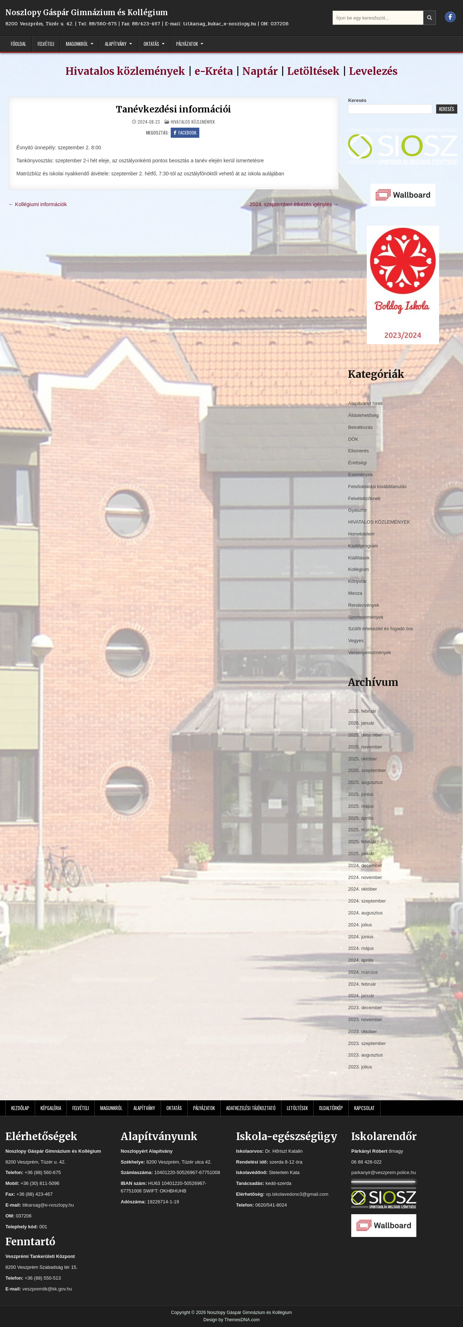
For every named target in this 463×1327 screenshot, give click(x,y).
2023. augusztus (365, 1055)
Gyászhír (357, 510)
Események (360, 474)
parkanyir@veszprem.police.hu (383, 1172)
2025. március (363, 829)
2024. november (365, 877)
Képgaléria (51, 1107)
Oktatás (151, 43)
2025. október (362, 758)
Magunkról (77, 43)
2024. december (365, 865)
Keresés (357, 100)
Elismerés (358, 450)
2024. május (361, 948)
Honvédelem (361, 534)
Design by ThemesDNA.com (231, 1319)
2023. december (365, 1007)
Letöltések (313, 71)
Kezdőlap (20, 1107)
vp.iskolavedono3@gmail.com (297, 1194)
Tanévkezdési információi (173, 109)
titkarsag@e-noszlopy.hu (48, 1205)
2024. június (360, 936)
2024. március (363, 972)
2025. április (360, 818)
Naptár (260, 71)
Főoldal (18, 43)
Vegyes (356, 640)
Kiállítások (358, 557)
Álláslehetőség (363, 415)
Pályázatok (187, 43)
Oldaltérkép (331, 1107)
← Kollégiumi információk (37, 204)
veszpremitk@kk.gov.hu (47, 1289)
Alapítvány (116, 43)
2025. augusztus (365, 782)
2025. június (360, 794)
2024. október (362, 889)
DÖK (353, 439)
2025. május (361, 806)
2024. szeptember (367, 901)
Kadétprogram (363, 546)
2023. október (362, 1031)
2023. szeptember (367, 1043)
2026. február (362, 711)
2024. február (362, 984)
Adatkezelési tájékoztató (251, 1107)
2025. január (361, 853)
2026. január (361, 723)
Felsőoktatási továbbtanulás (377, 486)
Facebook (185, 132)
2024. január (361, 995)
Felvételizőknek (364, 498)
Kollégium (358, 569)
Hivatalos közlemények (125, 71)
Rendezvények (363, 605)
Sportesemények (365, 617)
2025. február (362, 841)
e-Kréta (214, 71)
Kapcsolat (364, 1107)
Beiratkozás (360, 427)
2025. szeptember (367, 770)
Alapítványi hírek (365, 403)
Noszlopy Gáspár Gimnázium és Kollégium (86, 12)
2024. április (360, 960)
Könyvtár (357, 581)
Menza (355, 593)
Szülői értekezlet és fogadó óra (380, 628)
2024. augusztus (365, 913)
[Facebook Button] (450, 17)
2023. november (365, 1019)
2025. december (365, 735)
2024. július (360, 924)
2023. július (360, 1067)
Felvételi (46, 43)
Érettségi (357, 462)
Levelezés (373, 71)
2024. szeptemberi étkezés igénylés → (294, 204)
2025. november (365, 747)
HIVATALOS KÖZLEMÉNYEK (193, 122)
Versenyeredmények (369, 652)
